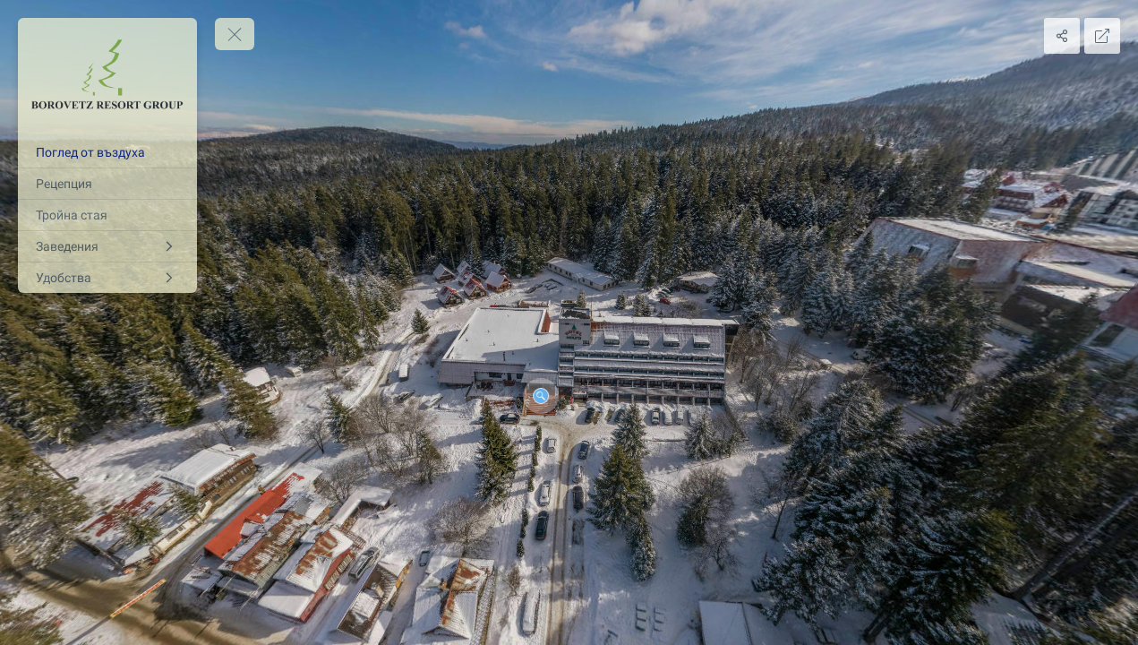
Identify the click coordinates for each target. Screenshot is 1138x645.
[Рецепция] (107, 183)
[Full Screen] (1102, 36)
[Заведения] (107, 246)
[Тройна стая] (107, 215)
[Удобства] (107, 277)
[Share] (1062, 36)
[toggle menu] (234, 34)
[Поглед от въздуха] (107, 152)
